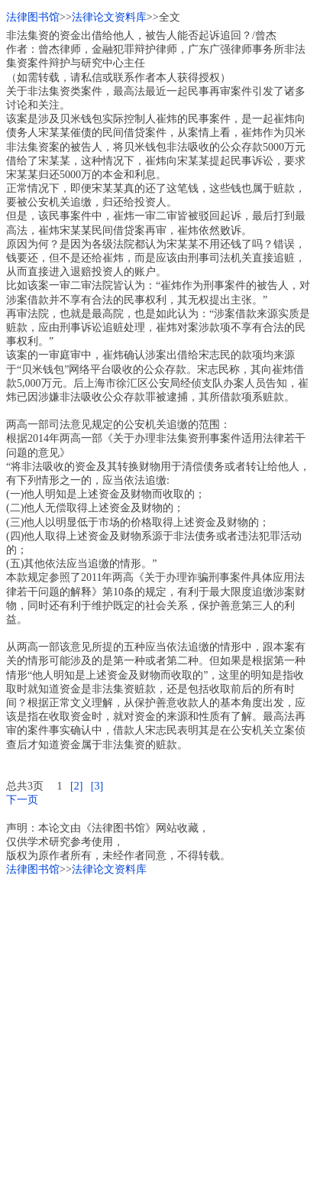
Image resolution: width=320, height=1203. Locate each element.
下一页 (22, 800)
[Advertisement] (160, 1037)
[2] (76, 786)
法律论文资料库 (109, 17)
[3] (97, 786)
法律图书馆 (33, 17)
